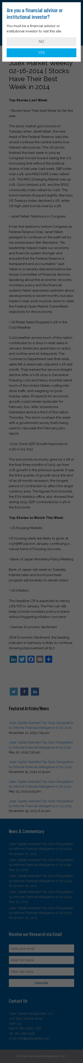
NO (41, 41)
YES (41, 53)
